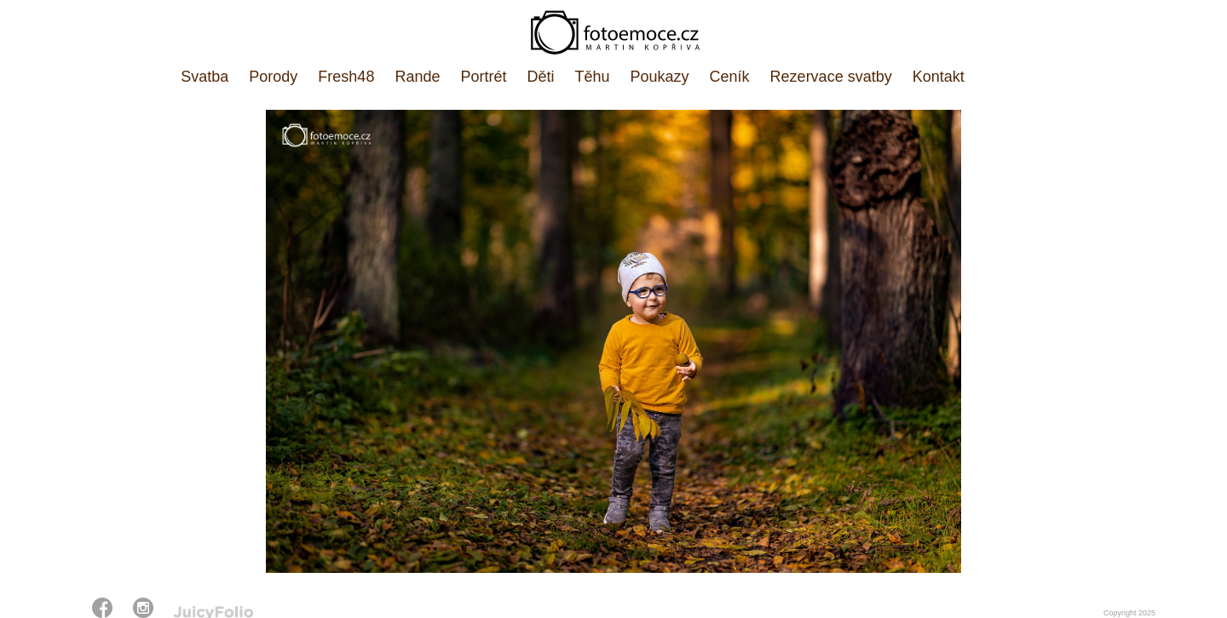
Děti (540, 76)
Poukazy (660, 76)
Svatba (204, 76)
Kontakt (939, 76)
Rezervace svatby (831, 76)
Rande (417, 76)
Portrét (483, 76)
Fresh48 (346, 76)
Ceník (730, 76)
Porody (273, 76)
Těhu (592, 76)
